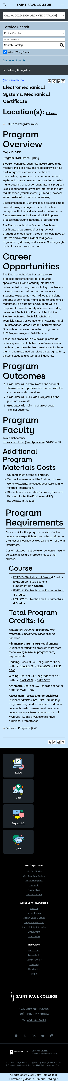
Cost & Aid (34, 885)
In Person (51, 113)
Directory (34, 964)
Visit (18, 790)
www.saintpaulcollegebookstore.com (37, 483)
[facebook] (16, 1035)
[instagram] (51, 1035)
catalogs (19, 1074)
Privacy (59, 1065)
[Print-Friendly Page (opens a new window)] (58, 81)
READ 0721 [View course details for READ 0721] (26, 666)
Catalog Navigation (18, 70)
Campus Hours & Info (34, 922)
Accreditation (34, 913)
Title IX (34, 974)
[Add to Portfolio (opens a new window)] (49, 81)
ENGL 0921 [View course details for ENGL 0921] (26, 680)
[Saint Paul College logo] (34, 5)
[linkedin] (34, 1035)
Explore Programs (34, 880)
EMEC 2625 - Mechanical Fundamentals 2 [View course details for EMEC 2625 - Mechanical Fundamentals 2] (39, 598)
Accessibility (34, 955)
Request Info (18, 816)
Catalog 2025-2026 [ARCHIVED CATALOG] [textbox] (30, 15)
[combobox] (34, 15)
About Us (34, 908)
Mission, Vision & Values (34, 918)
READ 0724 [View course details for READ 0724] (43, 666)
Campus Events (34, 960)
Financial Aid (34, 890)
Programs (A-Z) (28, 123)
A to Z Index (34, 950)
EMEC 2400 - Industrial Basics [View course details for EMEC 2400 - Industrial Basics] (32, 577)
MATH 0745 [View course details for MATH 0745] (27, 689)
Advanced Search (14, 60)
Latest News (34, 936)
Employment (34, 932)
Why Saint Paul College (34, 876)
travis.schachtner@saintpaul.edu (23, 442)
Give (18, 841)
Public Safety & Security (34, 927)
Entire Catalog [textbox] (13, 33)
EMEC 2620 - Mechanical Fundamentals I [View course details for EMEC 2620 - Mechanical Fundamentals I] (38, 590)
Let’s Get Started (34, 871)
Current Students (34, 894)
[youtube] (42, 1036)
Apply (18, 765)
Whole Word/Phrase (19, 52)
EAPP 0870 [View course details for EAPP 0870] (43, 680)
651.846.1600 (36, 1020)
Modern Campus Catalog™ (41, 1078)
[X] (25, 1035)
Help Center (34, 969)
